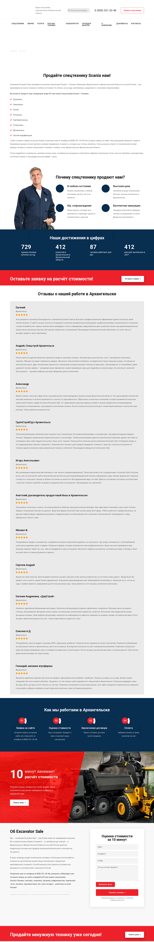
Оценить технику (117, 893)
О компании (107, 24)
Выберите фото (105, 885)
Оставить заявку (131, 279)
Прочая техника (51, 24)
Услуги (40, 24)
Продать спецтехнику (132, 10)
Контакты (136, 24)
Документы (122, 24)
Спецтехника (17, 24)
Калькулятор (72, 24)
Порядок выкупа (86, 24)
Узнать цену (21, 803)
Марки (31, 24)
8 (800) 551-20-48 (105, 10)
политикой (129, 898)
